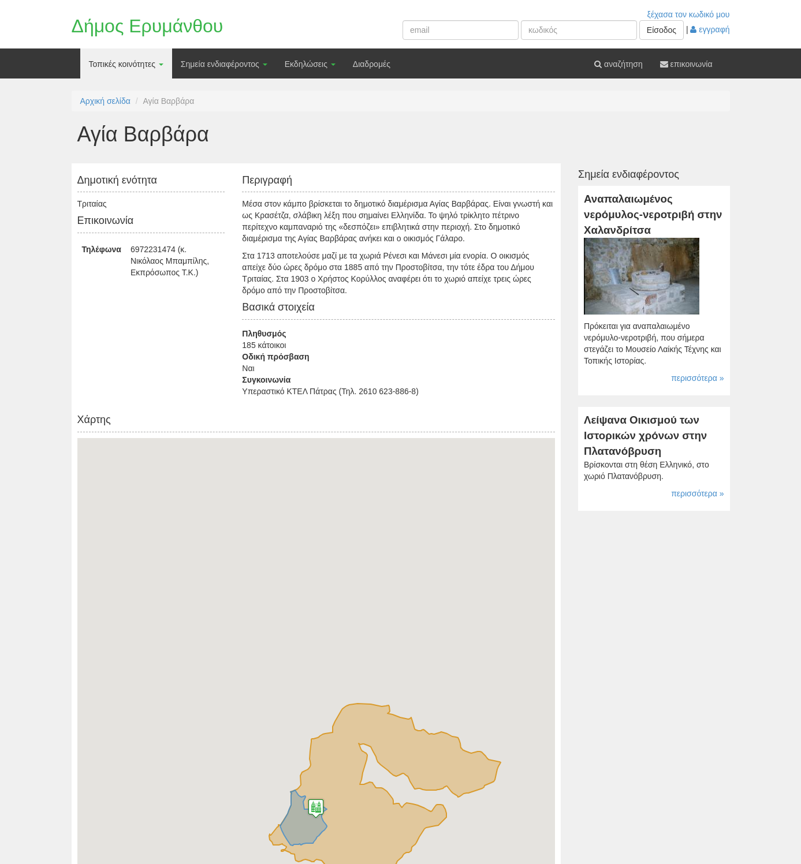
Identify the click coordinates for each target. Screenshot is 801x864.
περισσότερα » (697, 378)
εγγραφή (709, 29)
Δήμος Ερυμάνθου (147, 26)
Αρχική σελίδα (105, 101)
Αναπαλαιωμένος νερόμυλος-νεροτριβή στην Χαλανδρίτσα (653, 214)
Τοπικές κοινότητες (126, 64)
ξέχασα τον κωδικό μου (688, 14)
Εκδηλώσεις (310, 64)
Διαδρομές (371, 64)
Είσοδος (661, 30)
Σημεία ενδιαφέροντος (224, 64)
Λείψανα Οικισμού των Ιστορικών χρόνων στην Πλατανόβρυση (645, 435)
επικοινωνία (686, 64)
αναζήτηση (618, 64)
